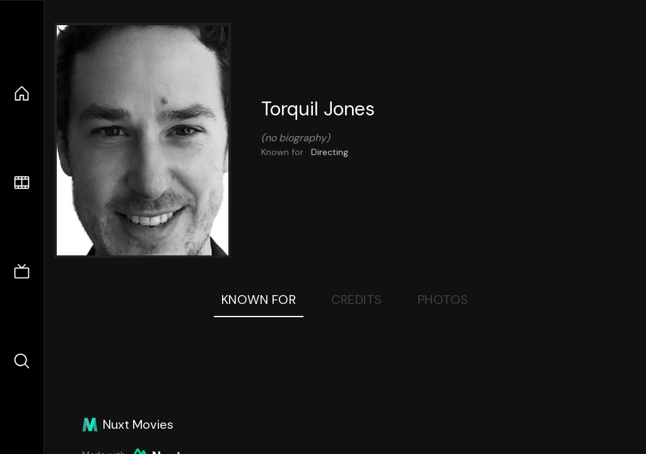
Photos (443, 299)
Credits (356, 299)
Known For (259, 299)
